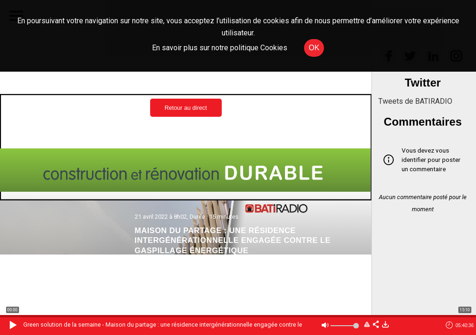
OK (314, 48)
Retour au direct (186, 107)
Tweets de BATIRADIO (415, 101)
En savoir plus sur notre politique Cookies (219, 47)
